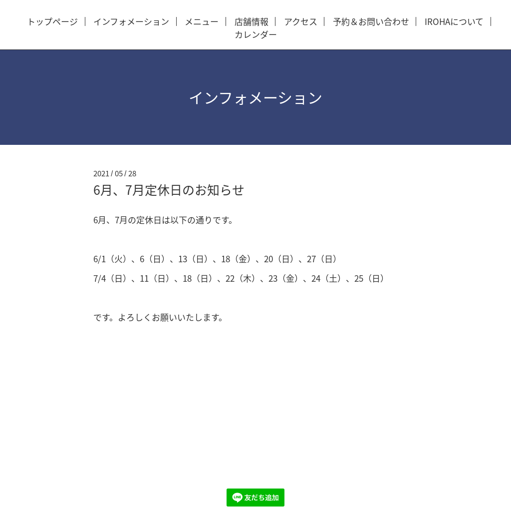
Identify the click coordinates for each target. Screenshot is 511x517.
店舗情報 (251, 21)
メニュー (202, 21)
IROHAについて (454, 21)
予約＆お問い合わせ (371, 21)
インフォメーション (131, 21)
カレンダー (256, 34)
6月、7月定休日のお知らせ (169, 189)
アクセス (300, 21)
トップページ (52, 21)
